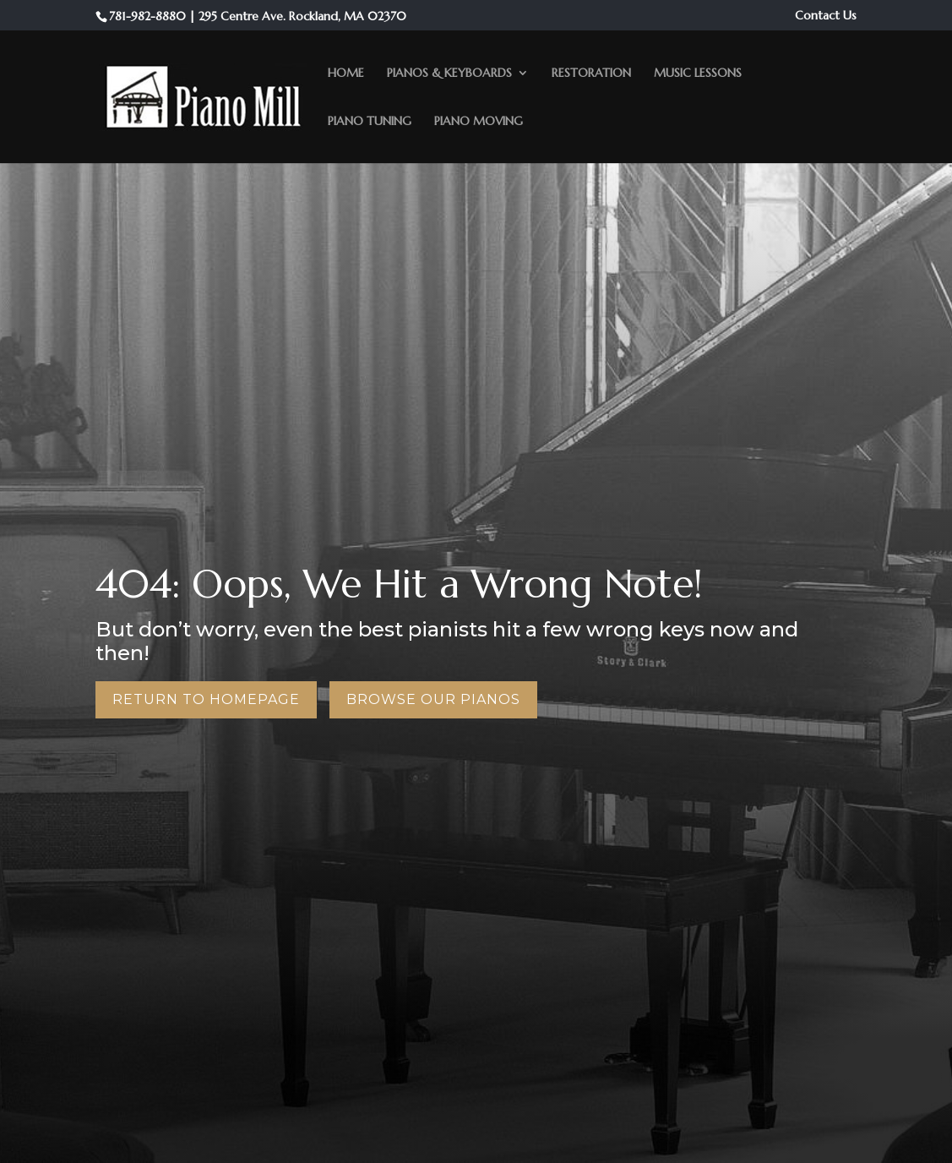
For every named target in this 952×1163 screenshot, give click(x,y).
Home (346, 73)
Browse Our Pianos (433, 699)
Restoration (591, 73)
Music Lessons (698, 73)
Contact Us (826, 16)
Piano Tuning (369, 121)
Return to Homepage (206, 699)
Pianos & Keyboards (449, 73)
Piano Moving (478, 121)
